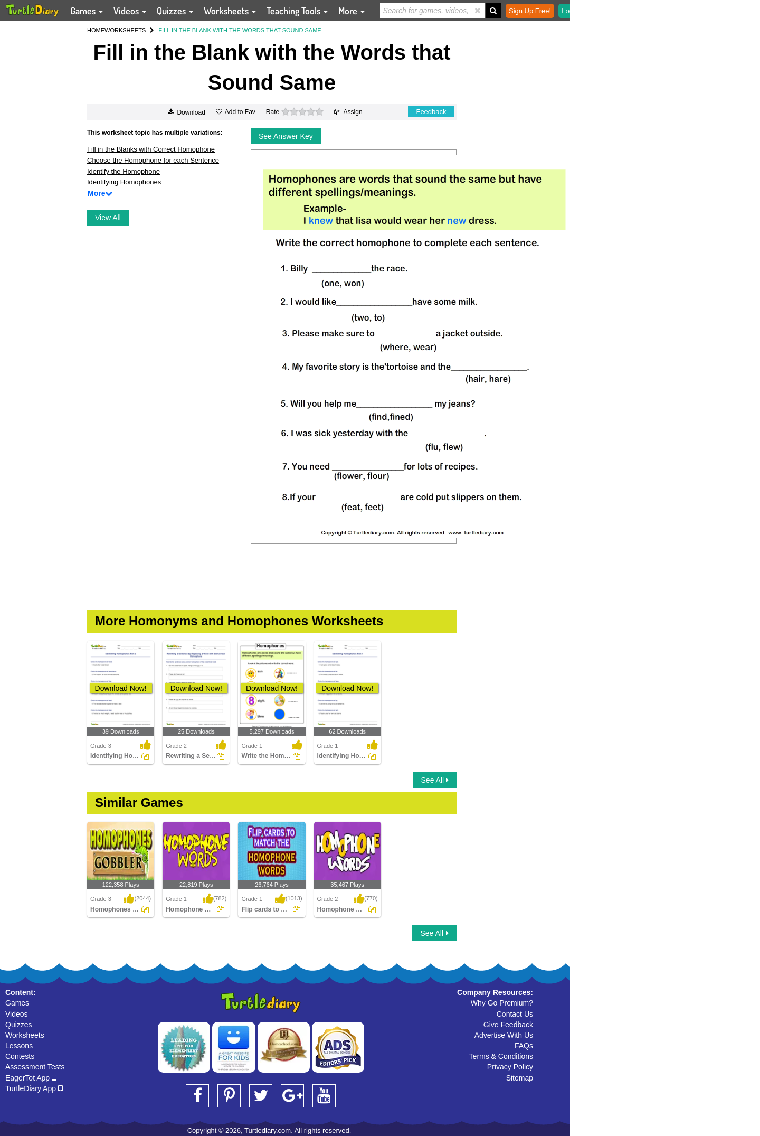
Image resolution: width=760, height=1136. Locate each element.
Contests (19, 1056)
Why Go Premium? (502, 1003)
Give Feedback (508, 1024)
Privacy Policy (510, 1067)
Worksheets (24, 1035)
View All (108, 217)
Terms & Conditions (501, 1056)
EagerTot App (30, 1078)
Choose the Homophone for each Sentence (153, 160)
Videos (16, 1014)
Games (17, 1003)
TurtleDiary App (34, 1088)
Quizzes (18, 1024)
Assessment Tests (35, 1067)
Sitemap (519, 1078)
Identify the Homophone (123, 171)
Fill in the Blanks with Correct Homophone (151, 149)
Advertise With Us (503, 1035)
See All (435, 780)
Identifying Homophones (124, 182)
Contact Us (515, 1014)
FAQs (524, 1045)
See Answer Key (286, 136)
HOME (95, 30)
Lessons (19, 1045)
